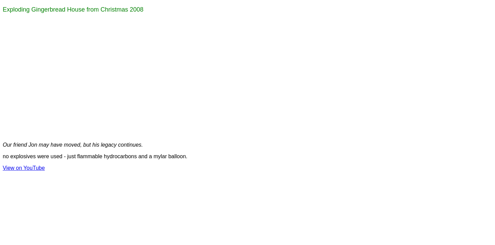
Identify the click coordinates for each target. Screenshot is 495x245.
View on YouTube (24, 168)
